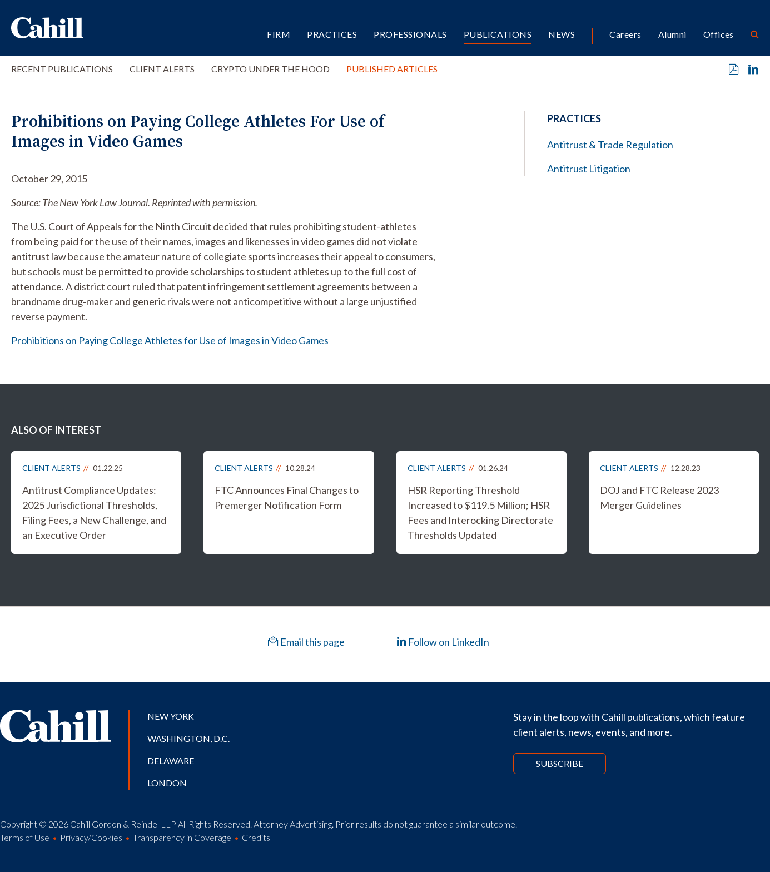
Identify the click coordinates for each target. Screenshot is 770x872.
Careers (625, 34)
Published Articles (392, 68)
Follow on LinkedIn (442, 642)
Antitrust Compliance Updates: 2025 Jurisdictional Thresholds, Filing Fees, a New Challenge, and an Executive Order (94, 512)
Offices (718, 34)
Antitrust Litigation (588, 168)
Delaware (170, 760)
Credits (256, 837)
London (167, 782)
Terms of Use (24, 837)
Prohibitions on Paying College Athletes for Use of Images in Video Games (170, 340)
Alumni (672, 34)
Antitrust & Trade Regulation (610, 144)
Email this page (306, 642)
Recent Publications (62, 68)
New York (170, 716)
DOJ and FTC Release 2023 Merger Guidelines (659, 497)
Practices (332, 34)
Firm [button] (278, 34)
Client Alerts (162, 68)
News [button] (561, 34)
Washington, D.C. (188, 738)
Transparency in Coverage (182, 837)
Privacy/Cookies (91, 837)
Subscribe (559, 763)
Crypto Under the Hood (270, 68)
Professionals (410, 34)
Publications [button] (498, 34)
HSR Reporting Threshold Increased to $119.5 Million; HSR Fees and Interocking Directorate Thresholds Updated (480, 512)
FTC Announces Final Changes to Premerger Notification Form (287, 497)
